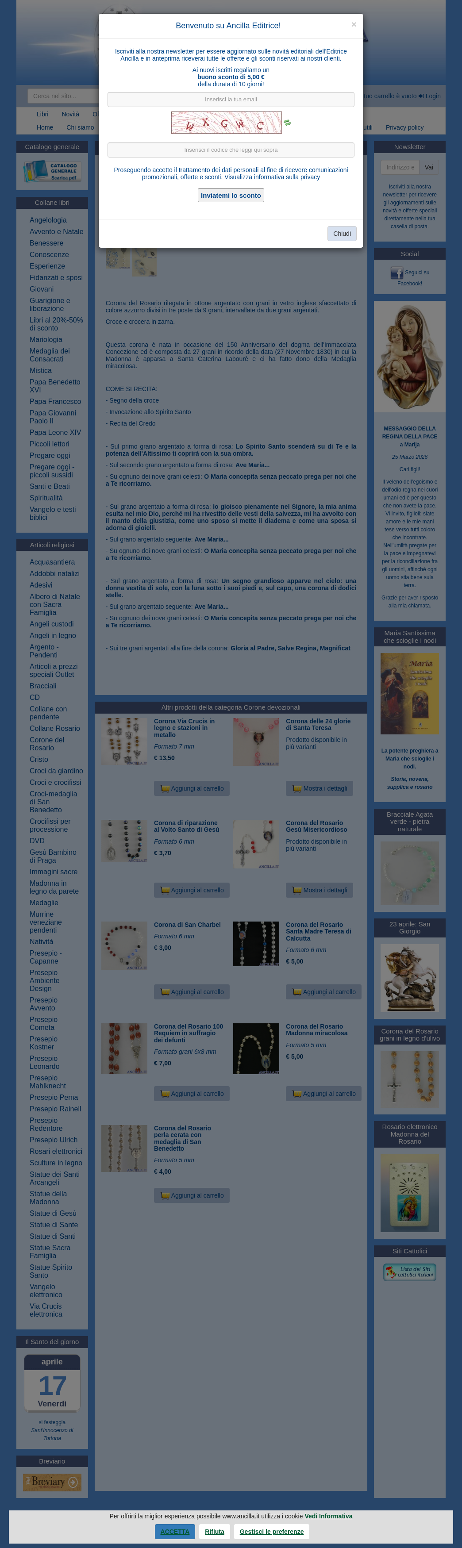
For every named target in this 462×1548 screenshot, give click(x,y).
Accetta (175, 1531)
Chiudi (342, 233)
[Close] (354, 24)
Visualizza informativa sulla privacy (272, 177)
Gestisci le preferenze (272, 1531)
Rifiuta (214, 1531)
